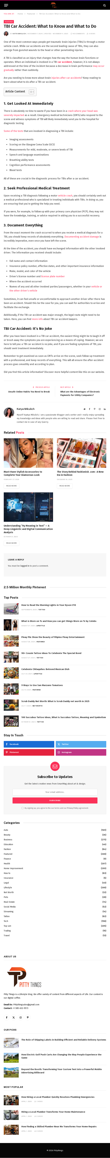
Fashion (7, 849)
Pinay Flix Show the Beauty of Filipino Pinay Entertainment (53, 637)
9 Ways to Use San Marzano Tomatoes (42, 685)
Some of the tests (13, 131)
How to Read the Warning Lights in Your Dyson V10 (48, 605)
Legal (6, 883)
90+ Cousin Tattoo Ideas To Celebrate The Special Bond (51, 653)
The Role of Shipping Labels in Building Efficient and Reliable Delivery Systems (63, 1040)
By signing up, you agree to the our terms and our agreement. (55, 808)
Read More (11, 486)
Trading (7, 931)
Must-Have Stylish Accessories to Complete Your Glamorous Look (23, 473)
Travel (7, 935)
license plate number (53, 276)
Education (8, 844)
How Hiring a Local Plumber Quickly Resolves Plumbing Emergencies (57, 1097)
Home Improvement (13, 868)
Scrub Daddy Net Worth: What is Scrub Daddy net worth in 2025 (55, 701)
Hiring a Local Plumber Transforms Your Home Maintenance (53, 1112)
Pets (6, 897)
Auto (6, 830)
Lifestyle (40, 626)
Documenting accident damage (81, 236)
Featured (9, 22)
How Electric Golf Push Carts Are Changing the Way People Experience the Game (61, 1056)
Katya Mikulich (19, 33)
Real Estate (9, 902)
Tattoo (41, 610)
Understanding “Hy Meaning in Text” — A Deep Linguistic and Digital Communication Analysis (28, 529)
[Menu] (6, 5)
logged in (24, 566)
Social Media (10, 907)
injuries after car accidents (66, 77)
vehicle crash (65, 195)
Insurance (8, 878)
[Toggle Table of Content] (30, 91)
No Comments (78, 33)
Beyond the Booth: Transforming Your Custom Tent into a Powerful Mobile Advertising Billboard (61, 1071)
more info (37, 319)
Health (7, 864)
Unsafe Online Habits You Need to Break (28, 391)
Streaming (8, 911)
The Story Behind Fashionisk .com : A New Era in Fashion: (80, 473)
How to (7, 873)
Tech (6, 921)
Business (8, 840)
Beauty (7, 835)
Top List (7, 926)
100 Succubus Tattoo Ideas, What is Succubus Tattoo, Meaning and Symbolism (63, 717)
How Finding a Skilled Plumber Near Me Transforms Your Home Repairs (59, 1126)
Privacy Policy (72, 808)
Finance (7, 859)
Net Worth (37, 706)
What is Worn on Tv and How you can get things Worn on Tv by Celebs (58, 621)
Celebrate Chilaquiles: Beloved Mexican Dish (45, 669)
